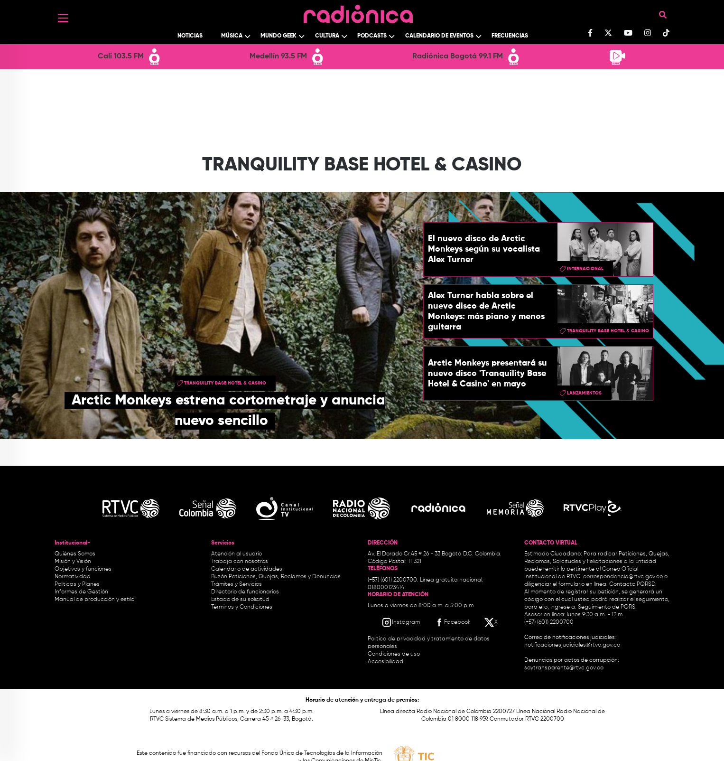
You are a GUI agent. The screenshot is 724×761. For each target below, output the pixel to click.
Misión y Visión (73, 561)
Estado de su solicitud (240, 599)
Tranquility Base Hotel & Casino (225, 383)
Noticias (190, 36)
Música (231, 36)
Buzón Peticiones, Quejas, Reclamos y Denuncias (276, 577)
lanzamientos (584, 393)
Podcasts (372, 36)
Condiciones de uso (394, 654)
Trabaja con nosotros (239, 561)
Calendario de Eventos (439, 36)
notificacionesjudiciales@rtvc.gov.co (572, 645)
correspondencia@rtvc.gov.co (623, 577)
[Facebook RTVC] (452, 622)
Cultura (327, 36)
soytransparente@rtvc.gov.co (563, 668)
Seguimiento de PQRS (606, 607)
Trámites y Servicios (236, 584)
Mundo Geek (278, 36)
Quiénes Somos (75, 554)
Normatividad (73, 577)
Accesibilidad (386, 662)
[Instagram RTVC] (400, 622)
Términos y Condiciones (241, 607)
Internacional (585, 268)
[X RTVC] (491, 622)
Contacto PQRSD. (633, 584)
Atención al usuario (236, 554)
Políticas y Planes (77, 584)
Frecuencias (510, 36)
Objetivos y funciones (83, 569)
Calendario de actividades (246, 569)
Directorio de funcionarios (245, 592)
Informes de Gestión (81, 592)
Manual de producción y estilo (94, 599)
